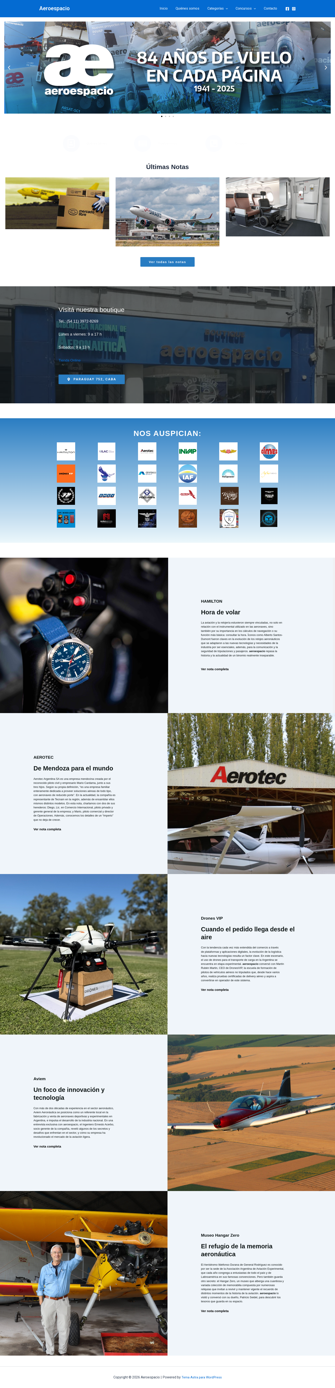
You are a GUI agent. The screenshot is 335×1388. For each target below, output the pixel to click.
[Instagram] (294, 9)
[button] (228, 8)
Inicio (169, 8)
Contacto (271, 8)
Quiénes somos (191, 8)
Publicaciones (168, 143)
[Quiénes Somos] (71, 143)
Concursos (247, 8)
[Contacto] (213, 143)
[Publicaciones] (142, 143)
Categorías (220, 8)
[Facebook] (287, 9)
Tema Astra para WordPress (202, 1377)
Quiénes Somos (96, 143)
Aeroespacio (54, 8)
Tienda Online (70, 360)
